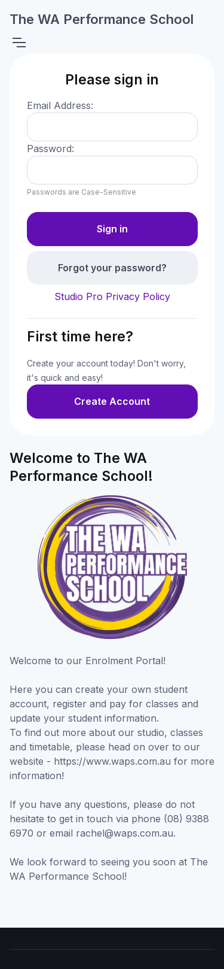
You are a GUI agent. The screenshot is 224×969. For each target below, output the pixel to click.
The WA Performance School (102, 19)
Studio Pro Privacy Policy (112, 296)
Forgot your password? (112, 268)
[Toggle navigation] (18, 42)
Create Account (112, 401)
